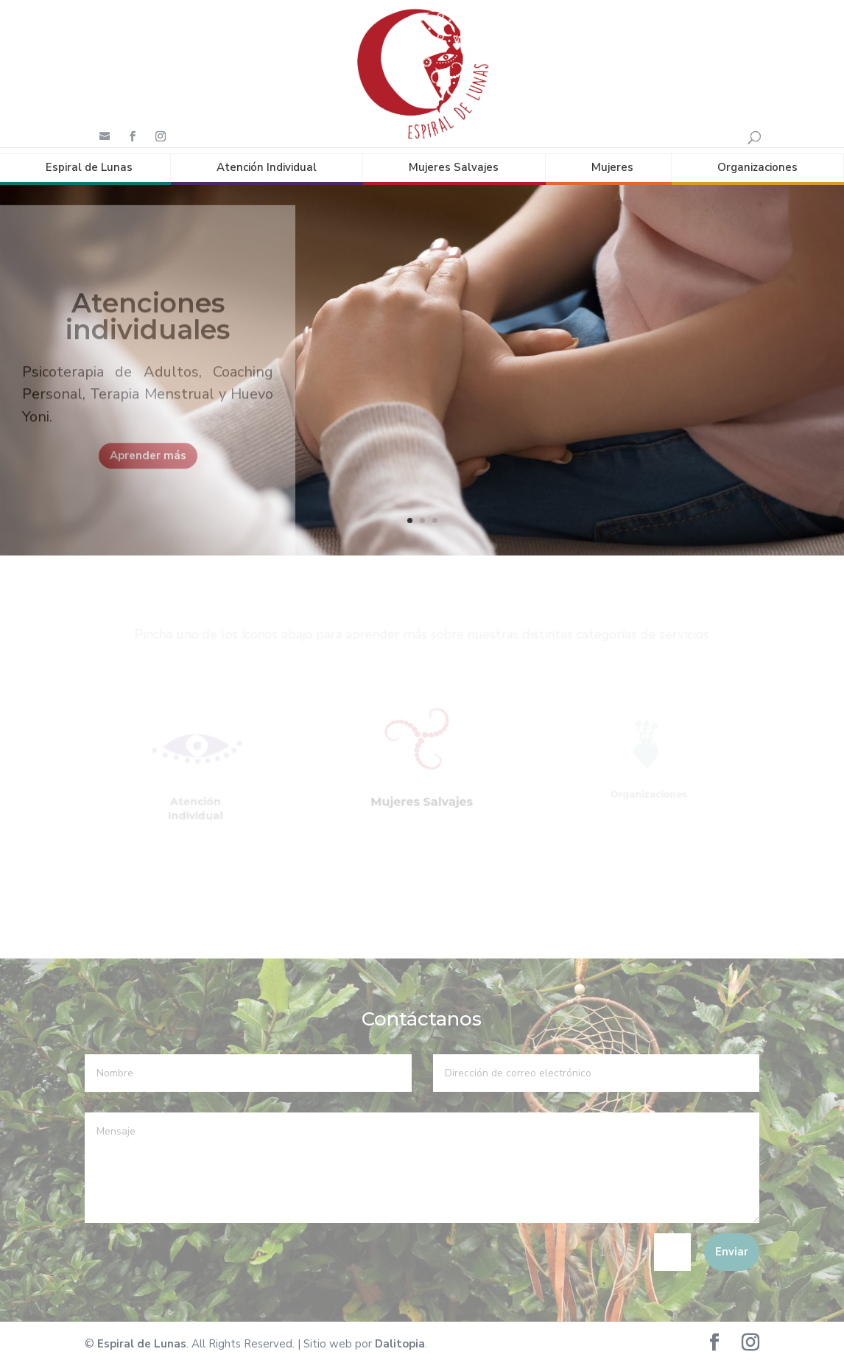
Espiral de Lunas (89, 161)
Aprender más (148, 463)
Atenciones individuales (148, 324)
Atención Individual (267, 161)
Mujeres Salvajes (454, 161)
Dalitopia (400, 1338)
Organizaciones (757, 161)
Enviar (731, 1245)
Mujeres (612, 161)
